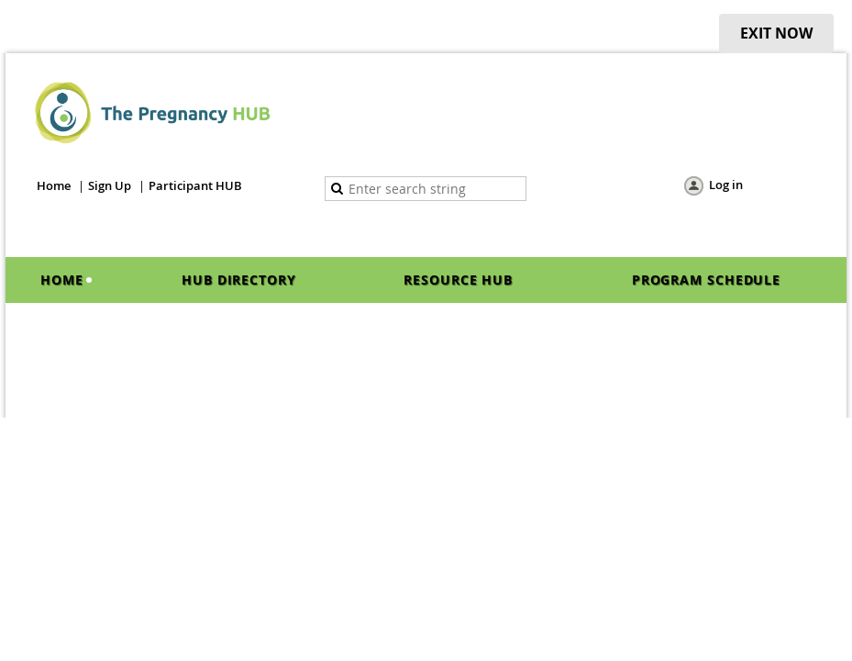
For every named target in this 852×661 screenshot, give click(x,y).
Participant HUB (195, 185)
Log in (726, 184)
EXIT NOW (776, 33)
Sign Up (109, 185)
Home (54, 185)
